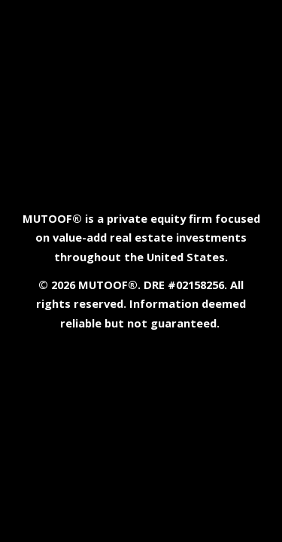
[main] (141, 271)
